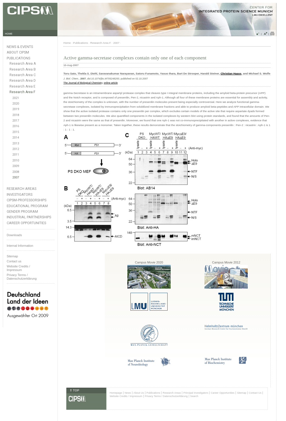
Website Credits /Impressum (18, 268)
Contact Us (255, 392)
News (128, 392)
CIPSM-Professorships (26, 200)
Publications (18, 58)
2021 (15, 98)
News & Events (20, 47)
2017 (15, 120)
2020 (15, 103)
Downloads (14, 235)
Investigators (19, 194)
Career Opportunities (26, 223)
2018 (15, 115)
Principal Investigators (195, 392)
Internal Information (20, 245)
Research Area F (22, 92)
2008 (15, 172)
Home (67, 42)
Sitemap (12, 256)
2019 (15, 109)
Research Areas (21, 189)
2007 (15, 177)
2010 (15, 160)
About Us (139, 392)
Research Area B (22, 69)
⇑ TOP (74, 390)
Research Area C (22, 75)
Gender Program (22, 211)
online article (111, 82)
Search (194, 396)
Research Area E (22, 86)
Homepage (115, 392)
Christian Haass (231, 73)
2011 (15, 154)
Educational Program (27, 206)
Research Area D (22, 81)
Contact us (14, 261)
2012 (15, 149)
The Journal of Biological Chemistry (82, 82)
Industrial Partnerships (29, 217)
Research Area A (22, 64)
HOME (9, 33)
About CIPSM (18, 52)
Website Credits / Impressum (125, 396)
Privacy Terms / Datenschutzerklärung (22, 276)
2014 (15, 137)
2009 (15, 166)
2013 (15, 143)
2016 (15, 126)
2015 (15, 132)
